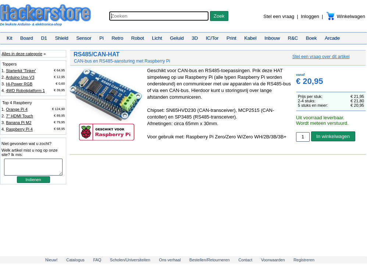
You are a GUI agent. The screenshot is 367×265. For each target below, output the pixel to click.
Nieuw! (51, 260)
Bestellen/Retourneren (209, 260)
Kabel (250, 38)
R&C (293, 38)
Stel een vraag (278, 16)
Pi (101, 38)
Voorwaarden (273, 260)
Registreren (303, 260)
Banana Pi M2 (18, 122)
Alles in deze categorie (21, 54)
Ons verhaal (170, 260)
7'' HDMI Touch (19, 116)
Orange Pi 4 (17, 109)
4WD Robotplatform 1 (25, 90)
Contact (245, 260)
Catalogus (75, 260)
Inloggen (310, 16)
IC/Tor (212, 38)
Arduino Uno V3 (20, 77)
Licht (157, 38)
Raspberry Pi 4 (19, 129)
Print (231, 38)
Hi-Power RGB (19, 84)
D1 (44, 38)
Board (26, 38)
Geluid (177, 38)
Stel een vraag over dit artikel (320, 56)
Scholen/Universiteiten (130, 260)
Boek (311, 38)
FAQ (97, 260)
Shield (61, 38)
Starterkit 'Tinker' (21, 70)
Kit (9, 38)
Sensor (83, 38)
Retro (117, 38)
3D (195, 38)
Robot (137, 38)
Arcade (332, 38)
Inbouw (272, 38)
